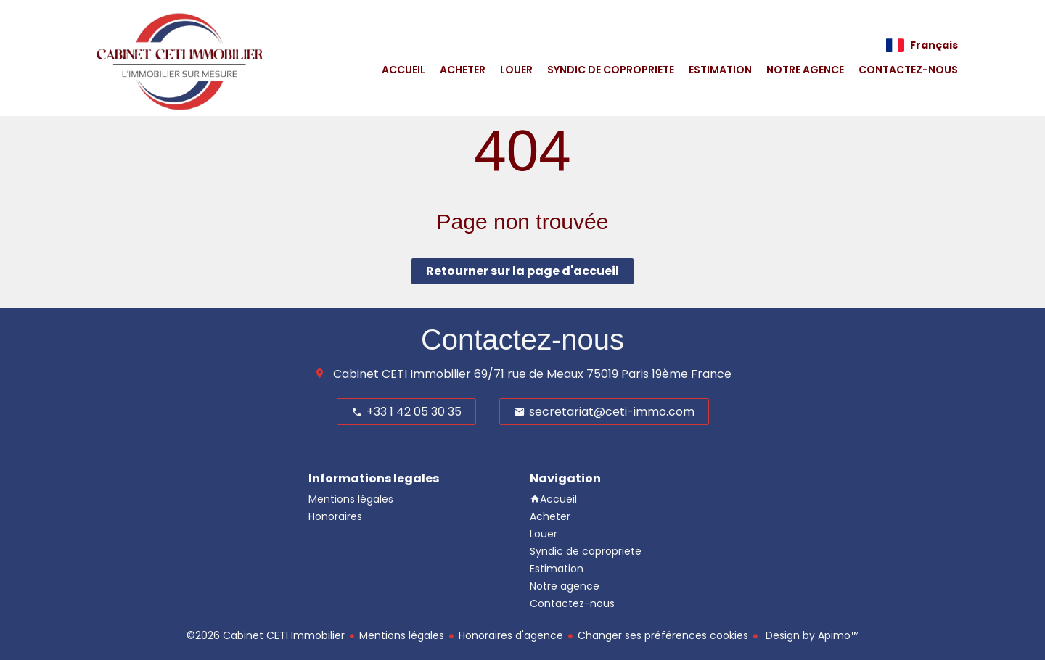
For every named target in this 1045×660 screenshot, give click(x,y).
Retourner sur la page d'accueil (522, 271)
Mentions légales (401, 635)
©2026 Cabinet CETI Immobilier (266, 635)
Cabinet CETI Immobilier (402, 374)
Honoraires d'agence (511, 635)
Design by (810, 635)
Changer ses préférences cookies (663, 635)
